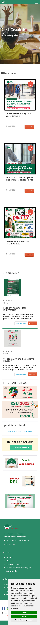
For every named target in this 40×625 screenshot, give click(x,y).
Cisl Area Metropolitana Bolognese (18, 567)
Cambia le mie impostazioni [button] (24, 620)
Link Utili (6, 552)
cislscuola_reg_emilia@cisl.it (21, 540)
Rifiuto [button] (24, 616)
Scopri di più (29, 127)
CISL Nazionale (11, 571)
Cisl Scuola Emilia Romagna (20, 431)
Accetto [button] (24, 613)
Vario (8, 594)
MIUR (8, 561)
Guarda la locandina (21, 323)
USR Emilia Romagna (13, 564)
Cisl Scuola (9, 557)
